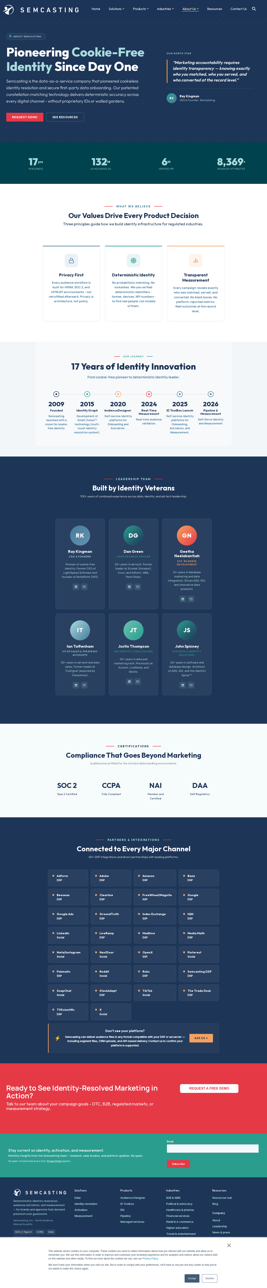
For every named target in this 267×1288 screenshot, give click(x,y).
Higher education (177, 1227)
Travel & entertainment (181, 1233)
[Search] (254, 9)
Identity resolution (85, 1203)
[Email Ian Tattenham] (84, 685)
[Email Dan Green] (137, 586)
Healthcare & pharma (180, 1209)
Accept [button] (192, 1278)
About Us (190, 9)
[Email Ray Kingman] (84, 586)
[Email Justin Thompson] (137, 681)
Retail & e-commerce (179, 1221)
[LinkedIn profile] (76, 586)
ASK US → (201, 1038)
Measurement (83, 1216)
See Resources (65, 117)
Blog (215, 1203)
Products (141, 9)
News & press (221, 1232)
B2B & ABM (173, 1197)
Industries (165, 9)
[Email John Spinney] (191, 685)
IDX (122, 1209)
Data (77, 1197)
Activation (80, 1209)
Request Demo (25, 117)
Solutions (117, 9)
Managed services (132, 1221)
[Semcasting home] (39, 1192)
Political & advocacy (179, 1203)
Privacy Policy (150, 1258)
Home (96, 9)
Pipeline (125, 1216)
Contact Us (238, 9)
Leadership (219, 1226)
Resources (214, 9)
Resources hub (222, 1197)
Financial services (178, 1216)
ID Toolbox (127, 1203)
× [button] (229, 1245)
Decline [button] (209, 1278)
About (216, 1220)
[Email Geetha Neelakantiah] (191, 599)
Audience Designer (132, 1197)
